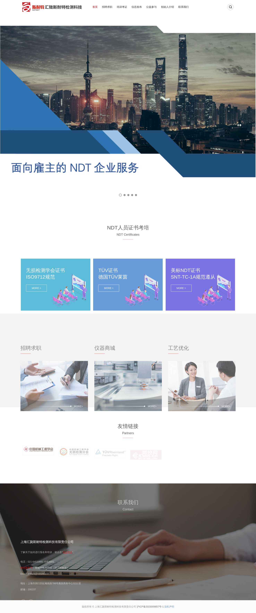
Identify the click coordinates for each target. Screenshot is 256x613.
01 (120, 195)
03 (128, 195)
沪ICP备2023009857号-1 (150, 606)
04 (132, 195)
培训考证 (122, 6)
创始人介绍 (167, 6)
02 (124, 195)
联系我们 (183, 6)
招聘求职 (107, 6)
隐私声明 (169, 606)
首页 (95, 6)
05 (136, 195)
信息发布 (136, 6)
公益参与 (151, 6)
